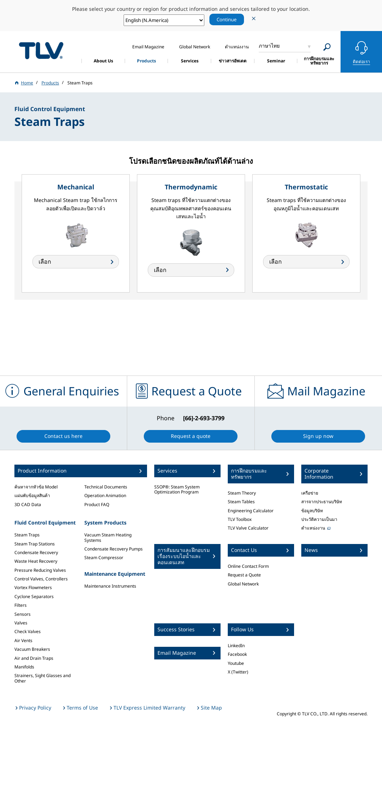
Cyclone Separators (34, 596)
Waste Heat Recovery (35, 561)
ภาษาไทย (269, 45)
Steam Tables (241, 502)
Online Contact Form (248, 566)
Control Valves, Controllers (41, 579)
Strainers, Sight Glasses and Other (42, 678)
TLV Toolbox (240, 519)
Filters (20, 605)
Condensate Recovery (36, 552)
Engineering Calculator (251, 511)
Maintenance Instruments (110, 586)
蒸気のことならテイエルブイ (41, 50)
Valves (20, 623)
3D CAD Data (27, 504)
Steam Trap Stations (34, 544)
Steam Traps (27, 535)
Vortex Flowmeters (33, 587)
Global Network (243, 584)
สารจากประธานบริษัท (321, 502)
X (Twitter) (238, 672)
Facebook (237, 654)
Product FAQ (96, 504)
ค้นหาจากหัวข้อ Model (36, 487)
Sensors (22, 614)
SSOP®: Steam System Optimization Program (177, 489)
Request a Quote (244, 575)
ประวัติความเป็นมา (319, 519)
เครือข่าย (309, 493)
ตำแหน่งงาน (313, 528)
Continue (227, 19)
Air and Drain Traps (33, 658)
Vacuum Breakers (32, 649)
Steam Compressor (103, 557)
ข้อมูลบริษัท (312, 511)
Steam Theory (242, 493)
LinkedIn (236, 645)
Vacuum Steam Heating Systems (108, 537)
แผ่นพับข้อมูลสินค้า (32, 495)
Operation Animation (105, 495)
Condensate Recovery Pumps (113, 549)
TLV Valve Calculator (248, 528)
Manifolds (24, 667)
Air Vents (23, 640)
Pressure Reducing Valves (40, 570)
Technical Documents (105, 487)
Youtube (236, 663)
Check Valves (27, 631)
